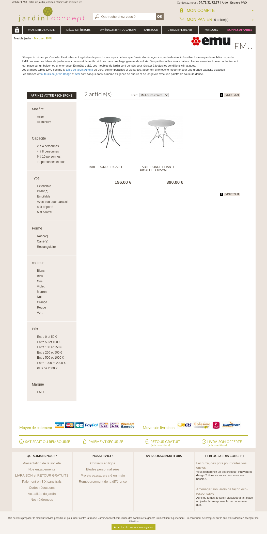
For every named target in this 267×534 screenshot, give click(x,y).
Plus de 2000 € (47, 368)
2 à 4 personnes (48, 146)
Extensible (44, 186)
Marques (211, 29)
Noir (40, 297)
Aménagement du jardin (118, 29)
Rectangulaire (46, 247)
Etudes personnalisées (103, 469)
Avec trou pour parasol (52, 202)
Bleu (40, 276)
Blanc (41, 270)
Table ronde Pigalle (105, 167)
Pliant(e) (43, 191)
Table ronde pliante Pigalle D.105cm (157, 168)
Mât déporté (45, 207)
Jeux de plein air (180, 29)
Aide (225, 2)
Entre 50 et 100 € (48, 342)
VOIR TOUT (232, 95)
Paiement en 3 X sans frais (41, 481)
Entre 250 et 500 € (49, 352)
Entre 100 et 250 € (49, 347)
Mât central (44, 212)
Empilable (44, 196)
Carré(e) (43, 241)
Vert (39, 312)
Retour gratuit (165, 443)
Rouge (41, 307)
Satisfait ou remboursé (47, 442)
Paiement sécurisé (105, 442)
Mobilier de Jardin (41, 29)
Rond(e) (42, 236)
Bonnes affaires (239, 29)
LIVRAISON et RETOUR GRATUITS (41, 475)
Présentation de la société (42, 463)
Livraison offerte (224, 443)
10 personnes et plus (51, 162)
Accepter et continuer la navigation (133, 527)
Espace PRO (238, 2)
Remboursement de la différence (103, 481)
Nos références (41, 499)
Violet (41, 286)
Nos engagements (41, 469)
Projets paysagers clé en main (103, 475)
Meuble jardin (17, 30)
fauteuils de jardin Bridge (55, 73)
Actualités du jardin (42, 494)
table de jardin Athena (79, 69)
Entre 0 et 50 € (47, 337)
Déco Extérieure (78, 29)
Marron (42, 292)
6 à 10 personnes (49, 156)
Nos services (102, 455)
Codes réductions (42, 488)
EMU (40, 392)
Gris (40, 281)
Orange (42, 302)
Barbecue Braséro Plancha (151, 31)
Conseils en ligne (102, 463)
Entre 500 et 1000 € (50, 357)
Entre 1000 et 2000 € (51, 363)
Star (77, 73)
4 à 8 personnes (48, 151)
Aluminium (44, 122)
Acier (40, 117)
